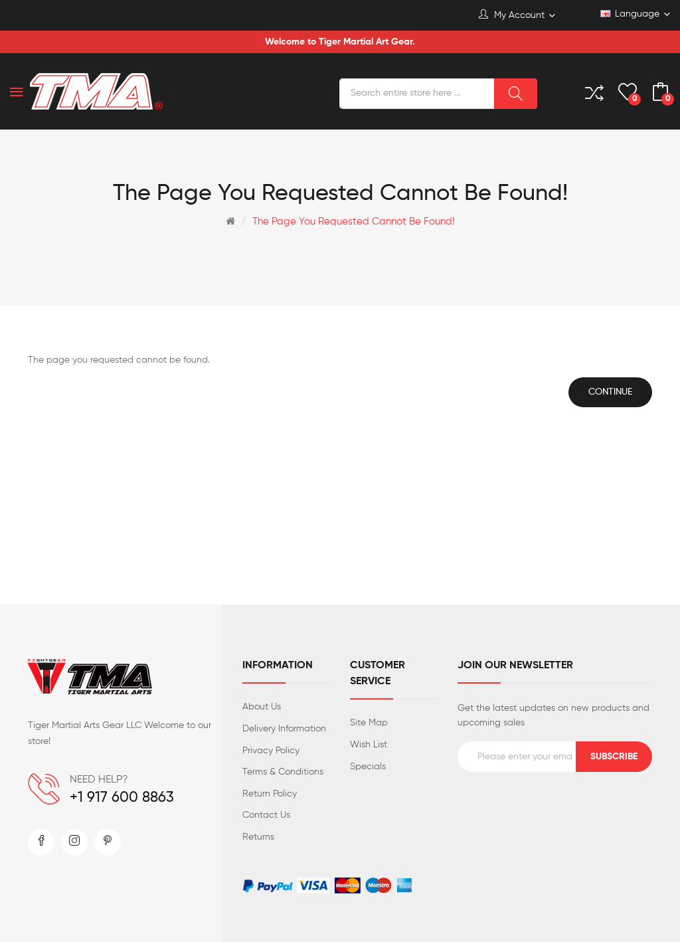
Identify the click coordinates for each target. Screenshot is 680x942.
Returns (258, 837)
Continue (610, 392)
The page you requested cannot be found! (353, 222)
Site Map (369, 722)
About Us (261, 706)
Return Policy (269, 794)
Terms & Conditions (282, 772)
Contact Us (266, 815)
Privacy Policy (270, 750)
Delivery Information (284, 728)
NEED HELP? (99, 780)
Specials (368, 766)
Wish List (368, 744)
